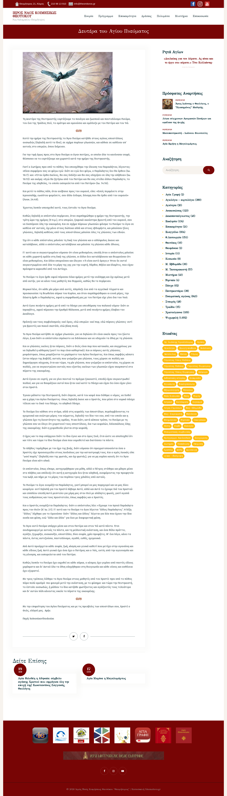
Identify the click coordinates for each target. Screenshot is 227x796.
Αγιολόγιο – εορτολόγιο (179, 199)
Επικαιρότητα (173, 226)
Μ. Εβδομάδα (173, 264)
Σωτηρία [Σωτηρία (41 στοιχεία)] (168, 444)
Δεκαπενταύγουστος (177, 216)
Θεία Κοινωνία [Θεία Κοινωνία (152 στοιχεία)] (172, 396)
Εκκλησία (171, 221)
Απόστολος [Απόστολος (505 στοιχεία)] (170, 354)
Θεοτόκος (171, 242)
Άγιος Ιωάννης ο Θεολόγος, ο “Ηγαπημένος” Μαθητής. (192, 105)
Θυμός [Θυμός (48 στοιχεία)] (196, 396)
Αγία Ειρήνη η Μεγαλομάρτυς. (179, 143)
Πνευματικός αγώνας (177, 296)
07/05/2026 (167, 115)
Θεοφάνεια (171, 248)
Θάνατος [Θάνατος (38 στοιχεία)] (188, 390)
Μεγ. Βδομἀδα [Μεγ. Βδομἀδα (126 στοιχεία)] (193, 408)
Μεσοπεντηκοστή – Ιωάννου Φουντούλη (184, 133)
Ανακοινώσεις (173, 210)
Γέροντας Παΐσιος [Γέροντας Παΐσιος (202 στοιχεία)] (173, 366)
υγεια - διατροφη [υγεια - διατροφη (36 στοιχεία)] (173, 456)
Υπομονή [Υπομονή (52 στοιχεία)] (198, 444)
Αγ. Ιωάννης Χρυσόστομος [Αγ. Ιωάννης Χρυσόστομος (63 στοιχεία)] (178, 342)
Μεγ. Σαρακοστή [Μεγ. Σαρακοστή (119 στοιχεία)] (173, 414)
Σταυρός (170, 301)
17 (88, 669)
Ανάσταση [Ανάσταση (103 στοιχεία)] (205, 348)
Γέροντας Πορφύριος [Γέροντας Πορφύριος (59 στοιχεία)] (199, 366)
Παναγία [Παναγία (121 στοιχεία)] (188, 426)
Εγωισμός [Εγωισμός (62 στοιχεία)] (169, 384)
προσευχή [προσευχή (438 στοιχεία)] (191, 450)
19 (20, 669)
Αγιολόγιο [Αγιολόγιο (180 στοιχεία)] (169, 348)
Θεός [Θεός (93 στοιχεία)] (186, 396)
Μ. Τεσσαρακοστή (176, 269)
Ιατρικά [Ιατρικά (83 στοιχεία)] (168, 402)
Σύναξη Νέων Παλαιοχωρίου (188, 67)
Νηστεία (170, 280)
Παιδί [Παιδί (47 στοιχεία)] (177, 426)
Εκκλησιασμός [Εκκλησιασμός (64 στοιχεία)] (187, 384)
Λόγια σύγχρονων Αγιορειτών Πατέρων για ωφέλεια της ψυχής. (186, 120)
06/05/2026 (167, 130)
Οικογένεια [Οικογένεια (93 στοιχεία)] (200, 420)
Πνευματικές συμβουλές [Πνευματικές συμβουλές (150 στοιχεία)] (177, 432)
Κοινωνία (170, 258)
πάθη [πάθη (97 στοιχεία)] (179, 450)
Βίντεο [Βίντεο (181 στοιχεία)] (183, 354)
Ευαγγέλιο (171, 232)
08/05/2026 (180, 100)
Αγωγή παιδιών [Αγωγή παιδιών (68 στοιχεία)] (187, 348)
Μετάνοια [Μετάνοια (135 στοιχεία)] (191, 414)
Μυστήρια (171, 274)
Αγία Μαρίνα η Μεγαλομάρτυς (106, 678)
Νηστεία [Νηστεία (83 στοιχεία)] (185, 420)
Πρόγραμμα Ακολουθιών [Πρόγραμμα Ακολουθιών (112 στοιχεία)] (177, 438)
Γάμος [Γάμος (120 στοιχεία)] (194, 354)
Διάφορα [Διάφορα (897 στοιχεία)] (203, 372)
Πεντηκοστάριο (174, 290)
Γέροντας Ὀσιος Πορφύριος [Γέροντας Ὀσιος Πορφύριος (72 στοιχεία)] (179, 372)
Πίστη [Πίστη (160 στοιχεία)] (167, 426)
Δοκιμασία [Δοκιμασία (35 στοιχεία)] (195, 378)
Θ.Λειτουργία (173, 237)
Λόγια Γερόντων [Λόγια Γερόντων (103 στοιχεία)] (173, 408)
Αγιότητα (170, 205)
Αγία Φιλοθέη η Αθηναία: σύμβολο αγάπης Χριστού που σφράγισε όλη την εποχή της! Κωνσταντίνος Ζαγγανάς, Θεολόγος (43, 683)
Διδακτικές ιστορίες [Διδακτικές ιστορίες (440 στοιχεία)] (174, 378)
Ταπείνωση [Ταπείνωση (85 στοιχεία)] (183, 444)
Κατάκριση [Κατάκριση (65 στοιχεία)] (182, 402)
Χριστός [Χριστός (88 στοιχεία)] (168, 450)
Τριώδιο (170, 307)
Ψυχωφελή (171, 317)
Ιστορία (169, 253)
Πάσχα (169, 285)
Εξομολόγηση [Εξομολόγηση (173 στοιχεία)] (171, 390)
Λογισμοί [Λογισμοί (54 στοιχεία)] (197, 402)
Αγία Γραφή (172, 194)
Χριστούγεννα (173, 312)
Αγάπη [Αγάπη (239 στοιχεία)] (200, 342)
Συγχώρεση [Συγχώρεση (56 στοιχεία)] (201, 438)
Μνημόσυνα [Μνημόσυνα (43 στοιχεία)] (170, 420)
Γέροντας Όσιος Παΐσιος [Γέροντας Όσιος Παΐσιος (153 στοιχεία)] (177, 360)
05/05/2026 (167, 140)
